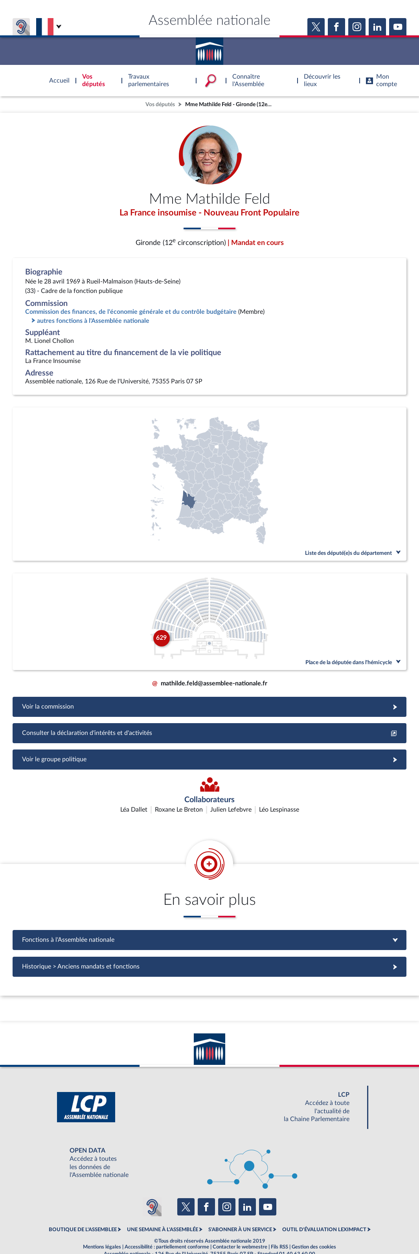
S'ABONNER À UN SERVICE (240, 1210)
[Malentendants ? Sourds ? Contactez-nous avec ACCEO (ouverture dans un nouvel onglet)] (152, 1187)
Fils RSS (279, 1228)
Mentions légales (102, 1228)
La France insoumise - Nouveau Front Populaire (209, 213)
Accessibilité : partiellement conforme (167, 1228)
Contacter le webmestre (240, 1228)
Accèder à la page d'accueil (209, 48)
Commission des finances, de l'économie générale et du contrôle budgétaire (131, 313)
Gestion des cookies (314, 1228)
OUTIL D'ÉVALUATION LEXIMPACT (324, 1210)
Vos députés (160, 104)
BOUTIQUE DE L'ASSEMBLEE (83, 1210)
